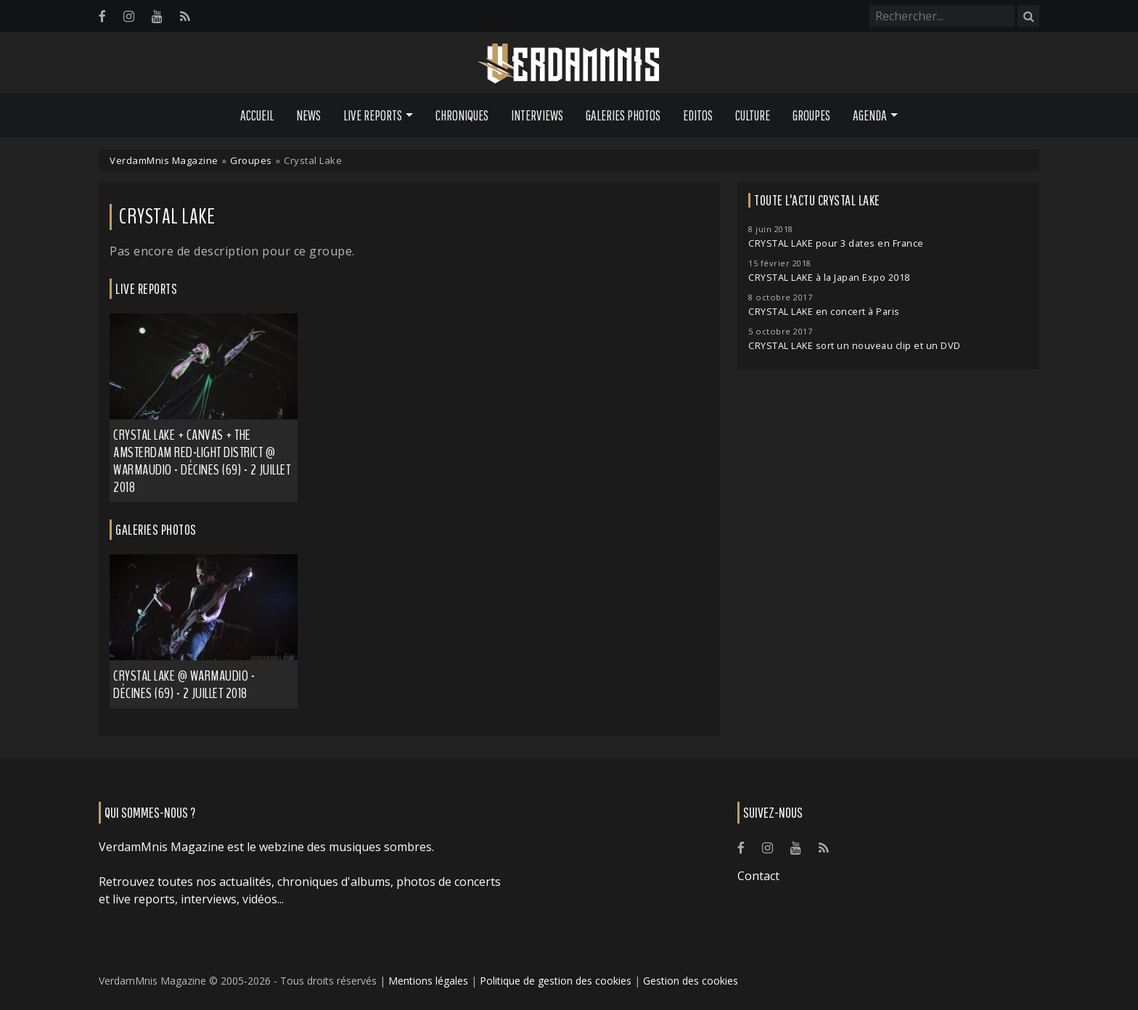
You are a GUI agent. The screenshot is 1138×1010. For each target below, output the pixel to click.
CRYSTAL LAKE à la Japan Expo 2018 (829, 277)
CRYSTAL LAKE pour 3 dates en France (836, 243)
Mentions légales (428, 981)
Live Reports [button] (372, 115)
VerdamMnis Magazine (164, 160)
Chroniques (461, 115)
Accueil (257, 115)
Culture (752, 115)
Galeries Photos (623, 115)
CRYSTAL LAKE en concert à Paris (824, 311)
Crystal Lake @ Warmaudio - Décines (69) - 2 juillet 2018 (184, 684)
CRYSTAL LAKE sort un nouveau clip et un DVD (854, 346)
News (308, 115)
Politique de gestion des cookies (555, 981)
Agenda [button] (870, 115)
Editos (698, 115)
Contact (758, 876)
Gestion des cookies (690, 981)
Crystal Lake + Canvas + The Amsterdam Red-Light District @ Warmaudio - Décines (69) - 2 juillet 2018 (201, 461)
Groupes (811, 115)
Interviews (537, 115)
